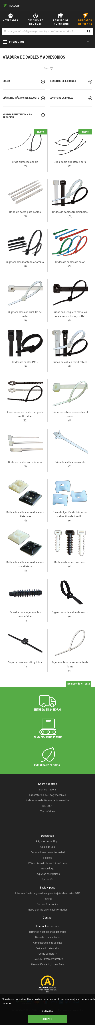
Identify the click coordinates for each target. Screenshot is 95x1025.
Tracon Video (47, 811)
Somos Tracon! (47, 789)
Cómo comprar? (48, 953)
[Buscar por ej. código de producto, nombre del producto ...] (47, 31)
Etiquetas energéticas (47, 874)
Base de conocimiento (47, 937)
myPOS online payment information (48, 909)
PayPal (48, 898)
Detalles (47, 1010)
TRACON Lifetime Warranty (47, 958)
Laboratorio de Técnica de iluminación (47, 800)
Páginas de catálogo (47, 841)
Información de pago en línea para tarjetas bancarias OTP (47, 893)
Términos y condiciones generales (47, 931)
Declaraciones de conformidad (48, 852)
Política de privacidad (48, 948)
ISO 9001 (47, 805)
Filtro (46, 68)
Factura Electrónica (47, 904)
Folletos (47, 857)
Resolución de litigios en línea (47, 964)
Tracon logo (47, 868)
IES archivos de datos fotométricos (47, 863)
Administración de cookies (47, 942)
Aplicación (47, 879)
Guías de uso (47, 846)
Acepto (47, 1019)
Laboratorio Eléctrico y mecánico (47, 795)
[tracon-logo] (12, 5)
